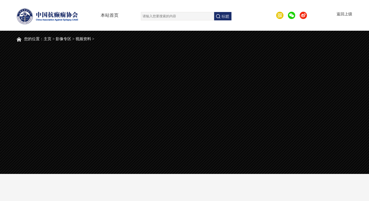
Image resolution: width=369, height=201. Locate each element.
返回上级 (344, 14)
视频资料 (83, 39)
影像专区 (63, 39)
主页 (47, 39)
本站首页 (110, 15)
